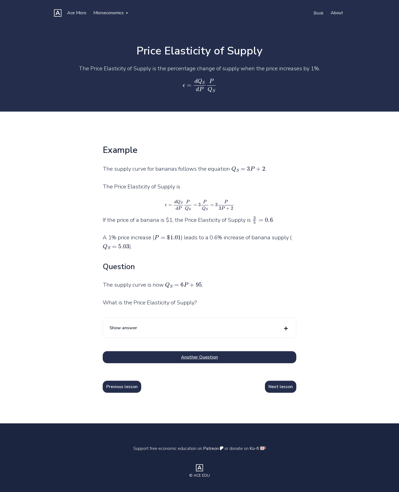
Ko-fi (257, 449)
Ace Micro (76, 13)
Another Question (199, 357)
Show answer (123, 328)
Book (319, 13)
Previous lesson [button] (122, 387)
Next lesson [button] (280, 387)
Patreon (213, 449)
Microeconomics (110, 13)
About (337, 13)
